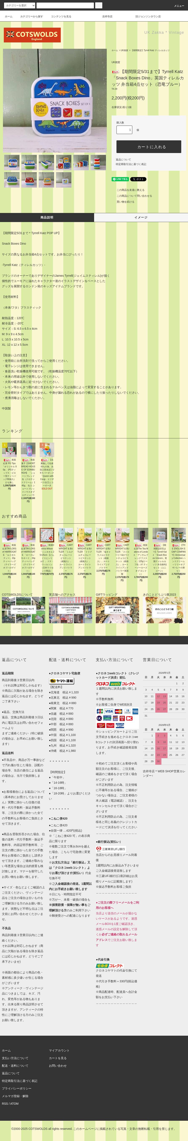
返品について (123, 159)
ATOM (14, 1103)
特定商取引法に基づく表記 (131, 164)
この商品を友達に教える (128, 189)
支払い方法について (15, 1058)
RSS (5, 1103)
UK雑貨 (124, 50)
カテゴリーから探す (29, 16)
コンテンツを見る (58, 16)
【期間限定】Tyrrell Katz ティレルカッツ (150, 50)
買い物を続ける (123, 201)
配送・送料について (15, 1065)
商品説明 (47, 217)
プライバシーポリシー (16, 1088)
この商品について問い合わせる (132, 195)
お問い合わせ (58, 1065)
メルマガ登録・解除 (15, 1096)
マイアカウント (59, 1050)
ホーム (8, 16)
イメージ (140, 217)
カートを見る (58, 1058)
